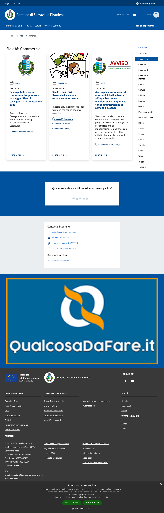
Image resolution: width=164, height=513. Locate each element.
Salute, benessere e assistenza (96, 401)
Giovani (141, 106)
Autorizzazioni (89, 405)
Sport (140, 150)
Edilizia (141, 95)
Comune (142, 64)
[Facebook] (126, 14)
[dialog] (82, 497)
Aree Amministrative (14, 405)
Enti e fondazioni (12, 415)
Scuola (141, 134)
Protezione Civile (145, 117)
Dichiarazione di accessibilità (95, 462)
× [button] (161, 484)
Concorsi (142, 84)
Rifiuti (141, 123)
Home (10, 35)
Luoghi (124, 423)
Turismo (141, 161)
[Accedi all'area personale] (146, 3)
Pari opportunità (145, 111)
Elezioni (141, 100)
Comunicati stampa (143, 77)
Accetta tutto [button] (71, 503)
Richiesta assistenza (53, 457)
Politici (8, 420)
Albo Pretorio (88, 448)
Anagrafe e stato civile (54, 401)
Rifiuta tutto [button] (92, 502)
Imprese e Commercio (53, 410)
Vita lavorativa (50, 405)
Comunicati (59, 83)
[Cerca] (156, 14)
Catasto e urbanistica (53, 415)
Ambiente (142, 53)
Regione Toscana (12, 3)
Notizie (124, 401)
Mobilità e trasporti (52, 420)
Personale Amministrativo (16, 424)
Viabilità (142, 167)
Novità (20, 35)
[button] (82, 508)
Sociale (141, 145)
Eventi (124, 428)
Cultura (141, 89)
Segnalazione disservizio (54, 448)
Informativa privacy (91, 453)
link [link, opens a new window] (107, 497)
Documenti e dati (12, 429)
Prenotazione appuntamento (56, 443)
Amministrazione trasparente (96, 443)
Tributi (141, 156)
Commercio (143, 59)
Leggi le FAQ (49, 453)
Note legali (87, 457)
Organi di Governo (13, 401)
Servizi (141, 139)
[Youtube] (132, 14)
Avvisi (15, 83)
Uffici (7, 410)
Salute (141, 128)
